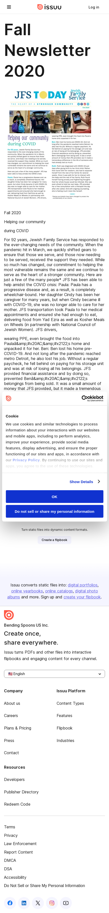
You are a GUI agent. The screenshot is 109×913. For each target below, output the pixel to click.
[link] (94, 7)
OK (54, 497)
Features (64, 715)
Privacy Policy (26, 460)
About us (12, 703)
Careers (11, 715)
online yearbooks (27, 590)
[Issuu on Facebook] (10, 903)
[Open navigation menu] (9, 7)
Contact (11, 752)
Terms (9, 826)
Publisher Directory (21, 791)
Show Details (81, 481)
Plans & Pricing (17, 728)
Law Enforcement (20, 843)
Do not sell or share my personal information (54, 511)
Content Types (70, 703)
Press (9, 740)
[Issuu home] (49, 7)
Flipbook (65, 728)
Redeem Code (17, 804)
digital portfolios (83, 584)
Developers (14, 779)
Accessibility (15, 877)
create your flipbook (82, 596)
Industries (65, 740)
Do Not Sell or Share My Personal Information (44, 886)
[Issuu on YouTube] (66, 903)
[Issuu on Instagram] (52, 903)
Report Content (18, 852)
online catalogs (59, 590)
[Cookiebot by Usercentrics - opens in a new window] (81, 398)
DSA (8, 868)
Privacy (11, 835)
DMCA (10, 860)
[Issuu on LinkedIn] (24, 903)
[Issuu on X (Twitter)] (38, 903)
